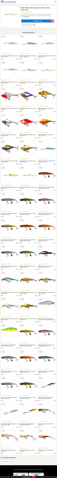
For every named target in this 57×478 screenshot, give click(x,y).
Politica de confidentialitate (29, 469)
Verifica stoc (43, 21)
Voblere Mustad (6, 461)
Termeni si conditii (18, 469)
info (17, 58)
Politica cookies (39, 469)
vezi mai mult (26, 16)
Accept (33, 477)
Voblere (13, 461)
